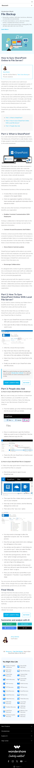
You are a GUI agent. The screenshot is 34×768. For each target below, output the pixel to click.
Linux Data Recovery (23, 702)
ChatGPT (9, 624)
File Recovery (23, 695)
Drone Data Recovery (23, 679)
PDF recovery (9, 683)
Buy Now (26, 382)
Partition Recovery (11, 707)
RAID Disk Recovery (23, 715)
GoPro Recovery (10, 679)
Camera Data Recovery (23, 675)
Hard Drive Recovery (9, 711)
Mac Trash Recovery (8, 670)
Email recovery (24, 683)
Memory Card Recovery (23, 711)
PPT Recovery (9, 687)
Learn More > (5, 29)
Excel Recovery (24, 691)
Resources (9, 651)
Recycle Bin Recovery (23, 666)
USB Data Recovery (22, 706)
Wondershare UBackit (17, 373)
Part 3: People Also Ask (13, 126)
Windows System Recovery (10, 715)
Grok (25, 628)
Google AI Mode (9, 628)
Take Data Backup (22, 74)
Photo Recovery (24, 698)
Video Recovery (10, 698)
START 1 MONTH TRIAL (12, 382)
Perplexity (24, 624)
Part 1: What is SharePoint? (14, 117)
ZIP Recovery (23, 687)
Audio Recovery (10, 695)
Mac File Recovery (25, 670)
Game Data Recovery (9, 675)
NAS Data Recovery (8, 702)
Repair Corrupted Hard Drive (10, 666)
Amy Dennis (6, 72)
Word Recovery (10, 691)
